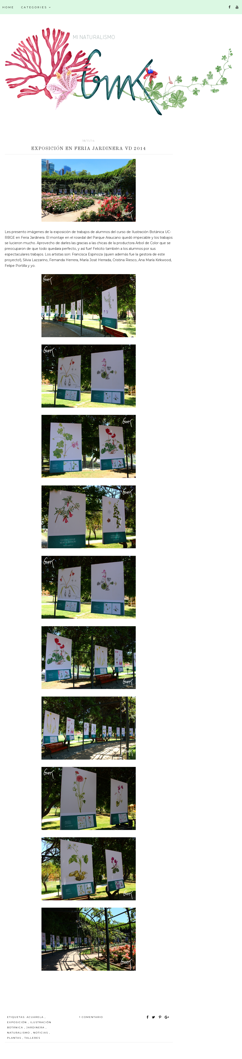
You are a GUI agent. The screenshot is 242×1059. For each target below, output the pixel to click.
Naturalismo (19, 1032)
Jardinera (36, 1027)
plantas (14, 1037)
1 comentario (91, 1017)
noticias (41, 1032)
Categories (36, 7)
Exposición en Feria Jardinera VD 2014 (88, 148)
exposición (17, 1022)
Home (8, 7)
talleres (32, 1037)
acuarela (36, 1017)
